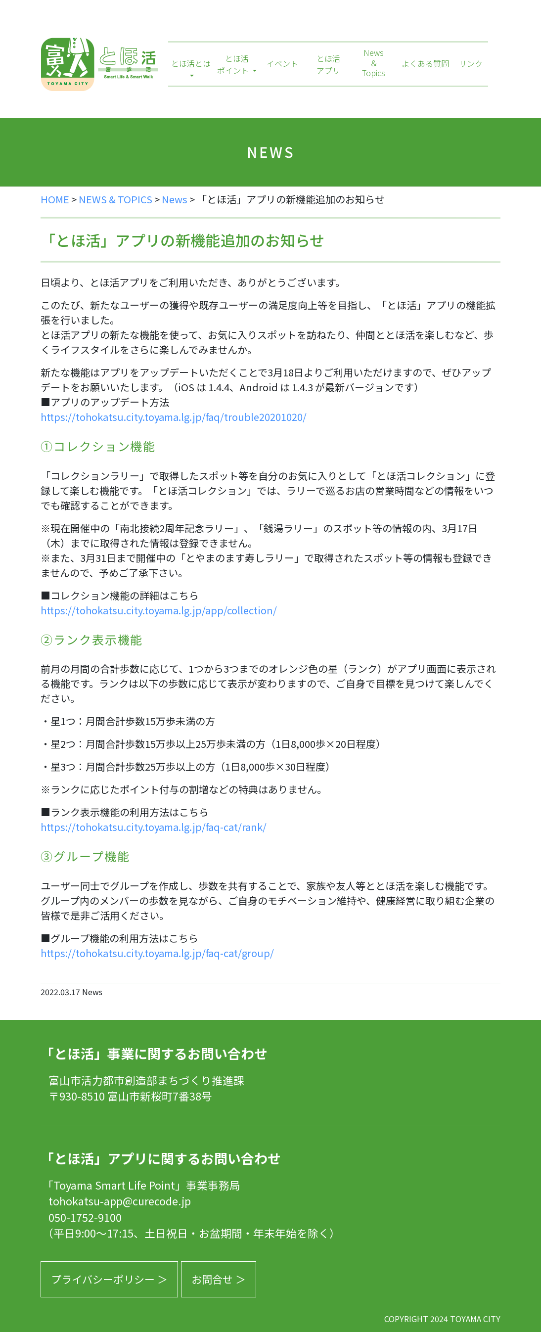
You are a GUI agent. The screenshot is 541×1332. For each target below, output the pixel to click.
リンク (471, 63)
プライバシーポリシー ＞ (109, 1279)
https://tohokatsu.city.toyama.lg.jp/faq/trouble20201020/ (174, 417)
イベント (282, 63)
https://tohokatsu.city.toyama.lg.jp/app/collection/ (159, 610)
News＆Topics (373, 63)
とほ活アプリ (328, 64)
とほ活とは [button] (191, 63)
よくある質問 (425, 63)
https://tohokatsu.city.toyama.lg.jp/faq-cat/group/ (157, 953)
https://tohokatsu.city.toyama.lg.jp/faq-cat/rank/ (154, 827)
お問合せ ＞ (218, 1279)
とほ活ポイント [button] (234, 64)
